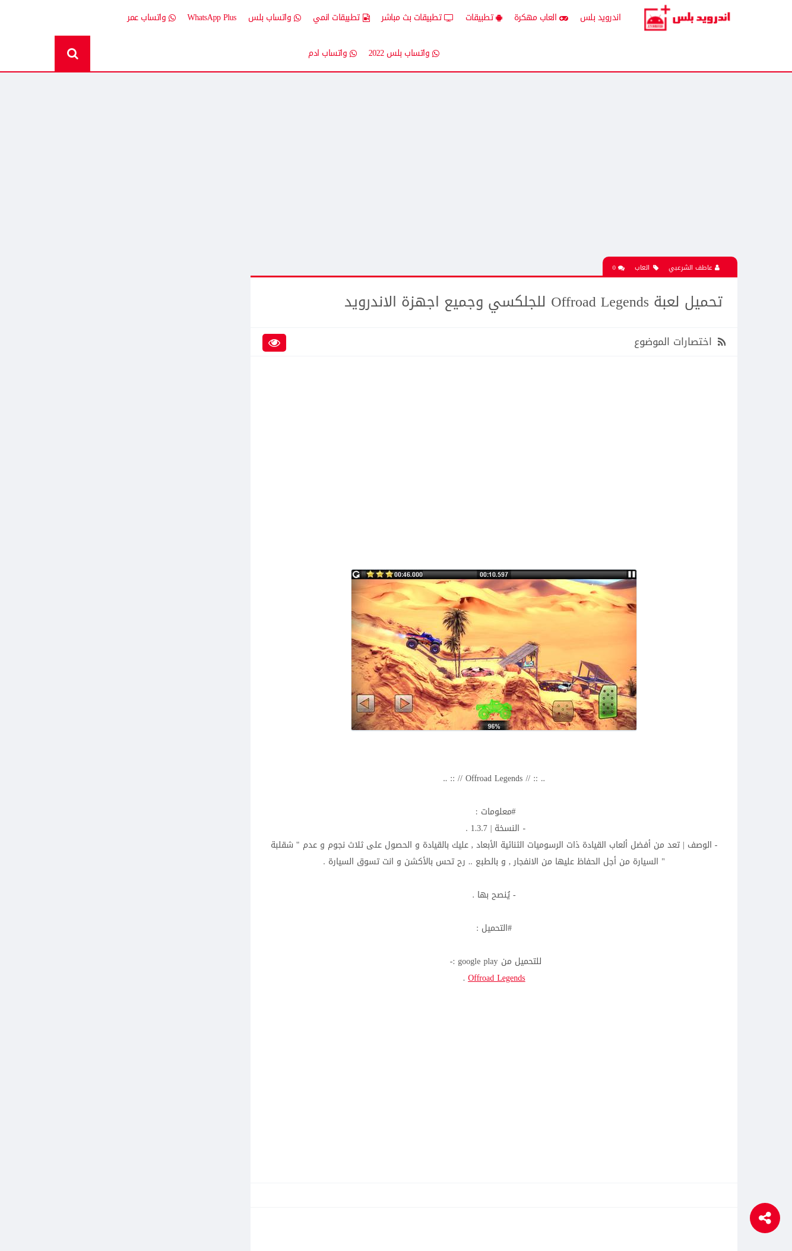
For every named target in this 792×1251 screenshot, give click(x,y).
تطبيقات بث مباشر (417, 18)
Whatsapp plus (201, 507)
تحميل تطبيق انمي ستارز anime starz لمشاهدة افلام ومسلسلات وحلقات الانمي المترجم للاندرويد (131, 583)
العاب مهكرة (541, 18)
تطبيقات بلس (115, 403)
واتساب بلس (274, 18)
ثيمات (128, 444)
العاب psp (122, 362)
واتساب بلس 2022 (404, 53)
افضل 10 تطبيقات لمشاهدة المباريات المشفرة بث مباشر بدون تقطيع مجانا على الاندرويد (131, 666)
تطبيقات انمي (341, 18)
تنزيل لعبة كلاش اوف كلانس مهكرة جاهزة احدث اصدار (131, 960)
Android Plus (686, 18)
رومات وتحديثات (198, 465)
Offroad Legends (496, 979)
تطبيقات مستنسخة (106, 423)
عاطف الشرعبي (694, 268)
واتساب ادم (332, 53)
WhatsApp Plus (212, 18)
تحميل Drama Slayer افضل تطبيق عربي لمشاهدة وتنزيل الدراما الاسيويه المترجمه (127, 919)
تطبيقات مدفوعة (196, 423)
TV (133, 486)
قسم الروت (205, 486)
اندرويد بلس (600, 18)
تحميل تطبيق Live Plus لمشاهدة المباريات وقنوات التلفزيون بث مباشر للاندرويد (132, 1002)
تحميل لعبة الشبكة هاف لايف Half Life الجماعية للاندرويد (126, 749)
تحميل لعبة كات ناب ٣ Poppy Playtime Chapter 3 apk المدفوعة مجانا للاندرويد (127, 244)
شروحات (125, 465)
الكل (217, 320)
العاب (646, 268)
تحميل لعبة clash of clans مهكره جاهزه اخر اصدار (126, 708)
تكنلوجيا (211, 444)
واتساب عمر (151, 18)
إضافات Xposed (199, 341)
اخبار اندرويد (118, 320)
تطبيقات (483, 18)
